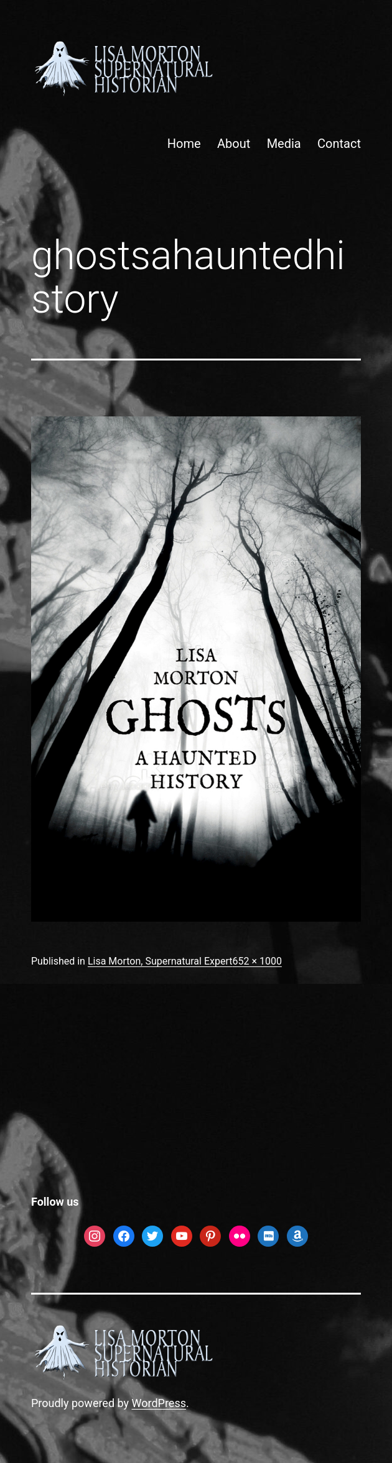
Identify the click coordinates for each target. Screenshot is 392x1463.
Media (284, 143)
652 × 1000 (256, 961)
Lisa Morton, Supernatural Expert (160, 961)
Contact (339, 143)
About (233, 143)
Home (184, 143)
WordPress (159, 1403)
